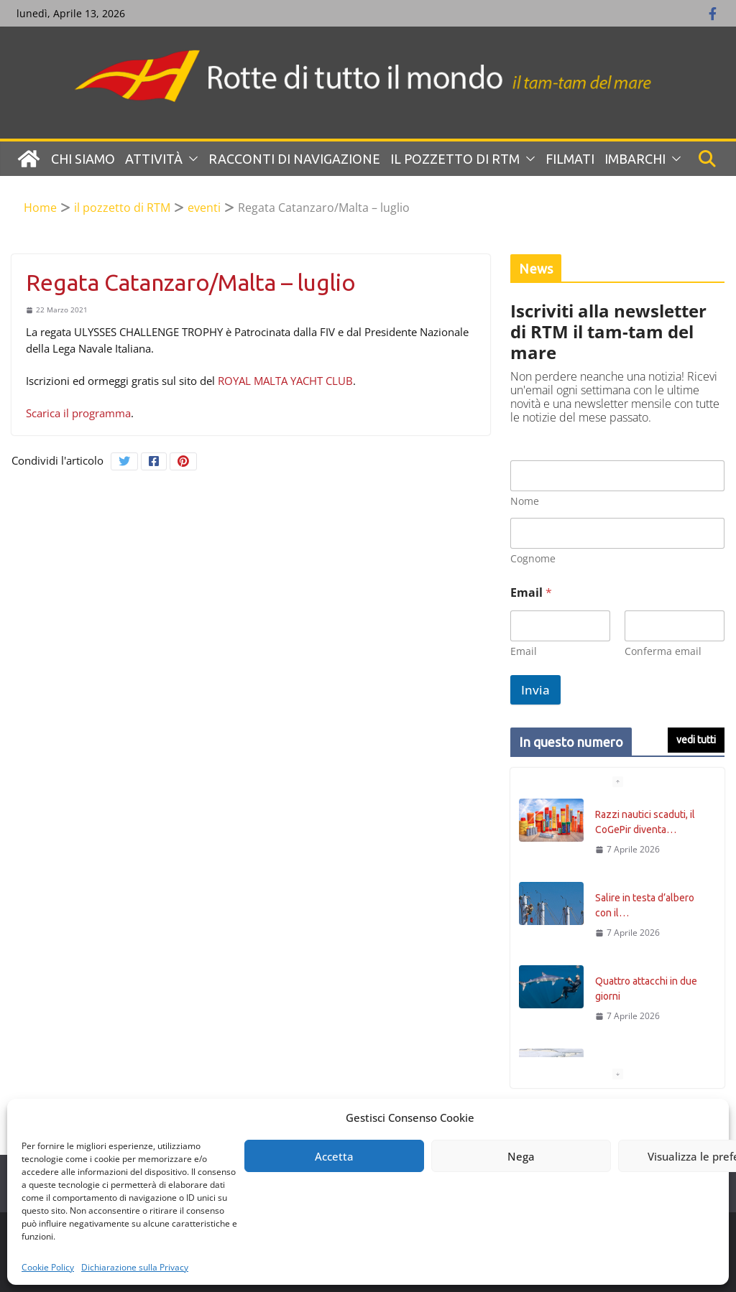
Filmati (570, 159)
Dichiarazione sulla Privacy (134, 1267)
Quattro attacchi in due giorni (646, 988)
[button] (190, 159)
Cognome (533, 558)
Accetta (334, 1156)
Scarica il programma (78, 413)
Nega (521, 1156)
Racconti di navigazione (294, 159)
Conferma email (663, 651)
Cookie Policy (48, 1267)
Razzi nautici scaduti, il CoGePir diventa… (645, 822)
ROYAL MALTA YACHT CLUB (285, 380)
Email (523, 651)
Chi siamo (83, 159)
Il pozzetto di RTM (455, 159)
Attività (154, 159)
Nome (524, 501)
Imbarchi (635, 159)
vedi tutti (696, 739)
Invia (535, 690)
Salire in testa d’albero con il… (644, 905)
